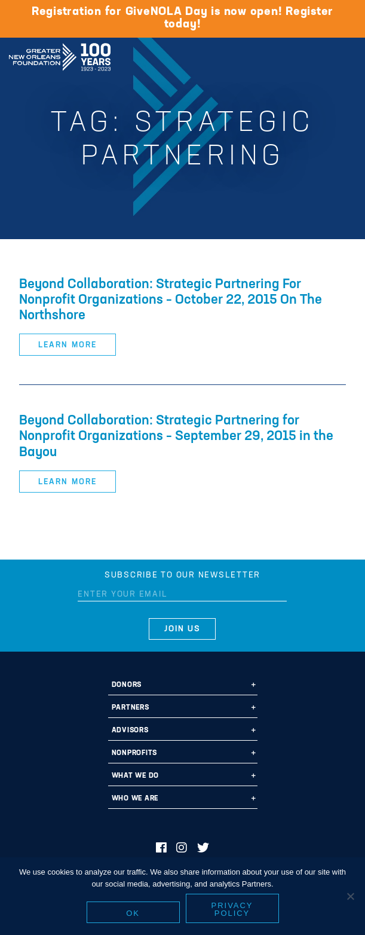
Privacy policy (232, 909)
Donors (127, 685)
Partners (130, 707)
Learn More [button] (67, 345)
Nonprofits (135, 753)
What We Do (136, 776)
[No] (350, 896)
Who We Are (135, 798)
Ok (133, 913)
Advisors (130, 730)
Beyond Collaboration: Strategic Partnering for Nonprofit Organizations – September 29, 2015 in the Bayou (176, 436)
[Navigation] (346, 55)
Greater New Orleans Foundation (60, 53)
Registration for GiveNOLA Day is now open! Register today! (182, 18)
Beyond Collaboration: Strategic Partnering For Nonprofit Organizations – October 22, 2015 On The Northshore (170, 300)
